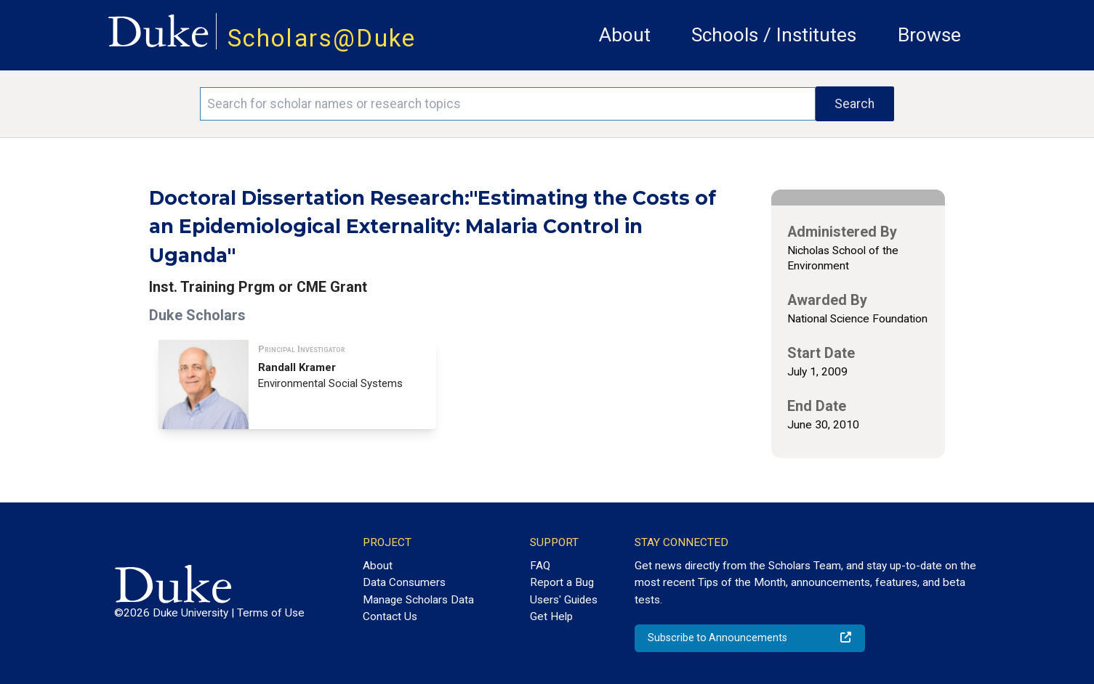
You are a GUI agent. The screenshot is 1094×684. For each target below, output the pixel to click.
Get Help (551, 616)
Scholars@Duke (322, 38)
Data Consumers (404, 582)
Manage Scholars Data (418, 599)
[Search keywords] (508, 104)
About (625, 35)
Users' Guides (564, 599)
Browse (929, 35)
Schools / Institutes (773, 35)
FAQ (540, 565)
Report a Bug (562, 582)
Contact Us (390, 616)
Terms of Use (271, 612)
